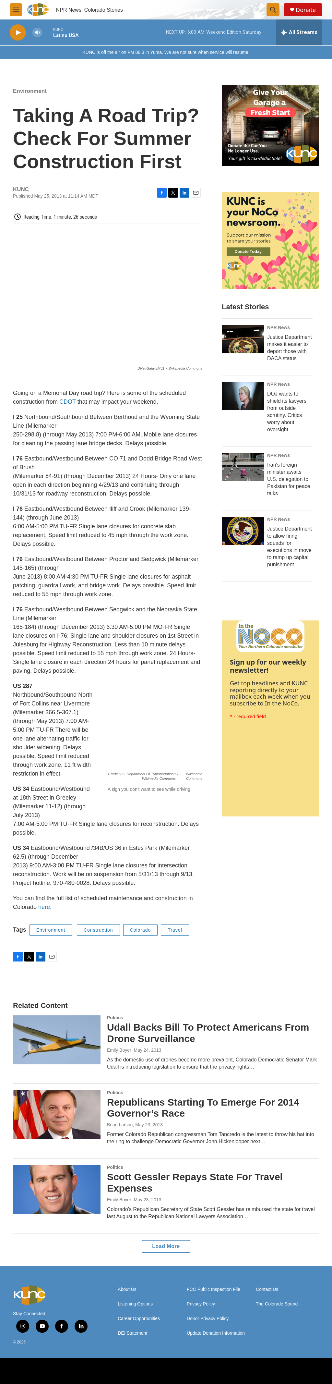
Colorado (140, 930)
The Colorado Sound (277, 1304)
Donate (306, 9)
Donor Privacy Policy (208, 1318)
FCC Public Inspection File (213, 1289)
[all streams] (299, 32)
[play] (18, 32)
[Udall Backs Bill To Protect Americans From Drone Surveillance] (57, 1039)
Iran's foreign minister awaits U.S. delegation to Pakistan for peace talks (288, 479)
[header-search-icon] (273, 9)
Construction (98, 930)
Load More (166, 1246)
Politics (115, 1017)
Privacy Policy (201, 1304)
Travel (175, 930)
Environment (30, 91)
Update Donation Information (216, 1333)
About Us (127, 1289)
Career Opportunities (139, 1318)
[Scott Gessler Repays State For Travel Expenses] (57, 1189)
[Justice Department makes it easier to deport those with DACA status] (243, 339)
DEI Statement (132, 1333)
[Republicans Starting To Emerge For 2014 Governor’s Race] (57, 1114)
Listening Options (135, 1304)
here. (44, 907)
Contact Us (267, 1289)
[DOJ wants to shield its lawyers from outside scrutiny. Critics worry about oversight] (243, 396)
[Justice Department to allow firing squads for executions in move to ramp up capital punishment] (243, 531)
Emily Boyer (119, 1050)
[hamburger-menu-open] (16, 9)
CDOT (67, 401)
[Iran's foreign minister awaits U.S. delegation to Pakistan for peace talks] (243, 467)
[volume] (37, 32)
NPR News (278, 327)
